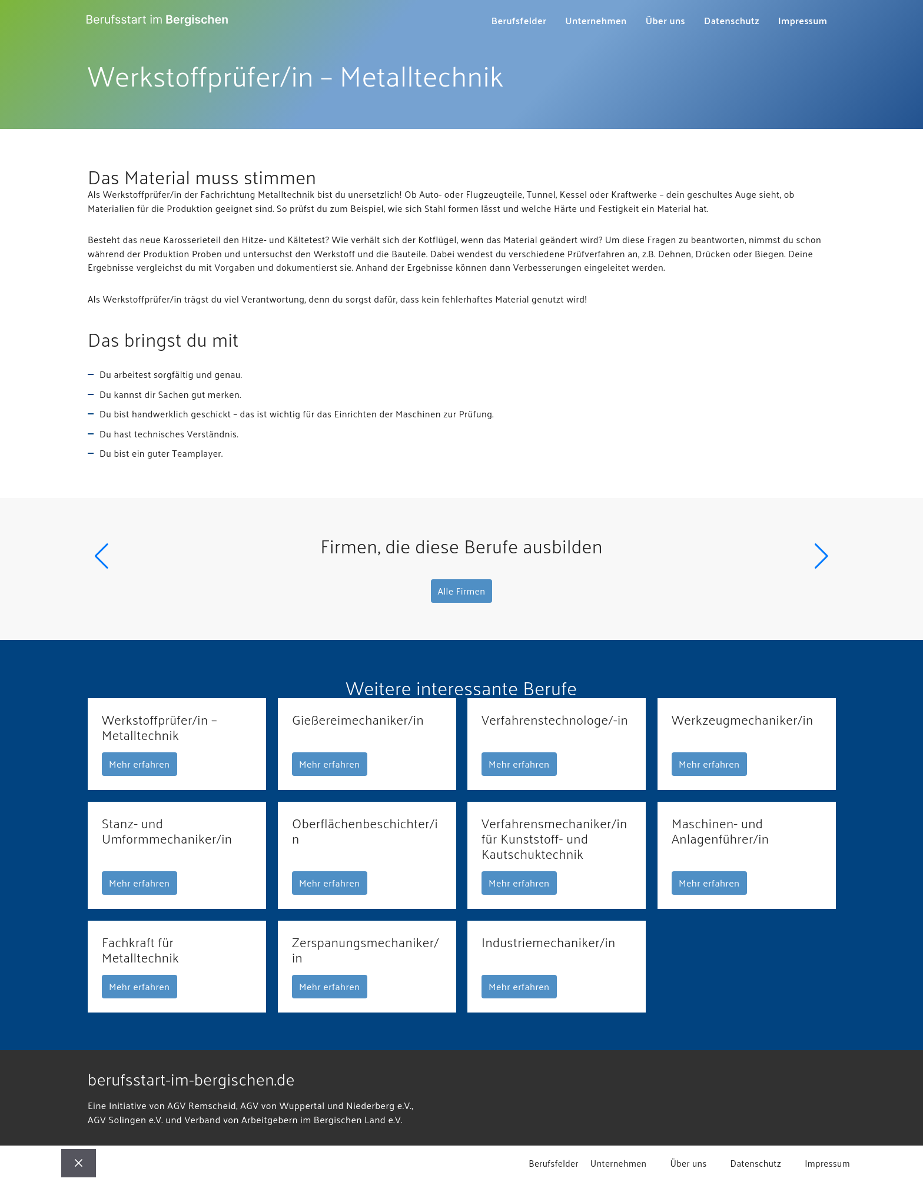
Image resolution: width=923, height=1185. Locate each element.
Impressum (799, 20)
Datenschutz (727, 20)
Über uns (660, 20)
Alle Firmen (461, 594)
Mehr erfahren (139, 767)
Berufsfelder (514, 20)
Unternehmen (591, 20)
